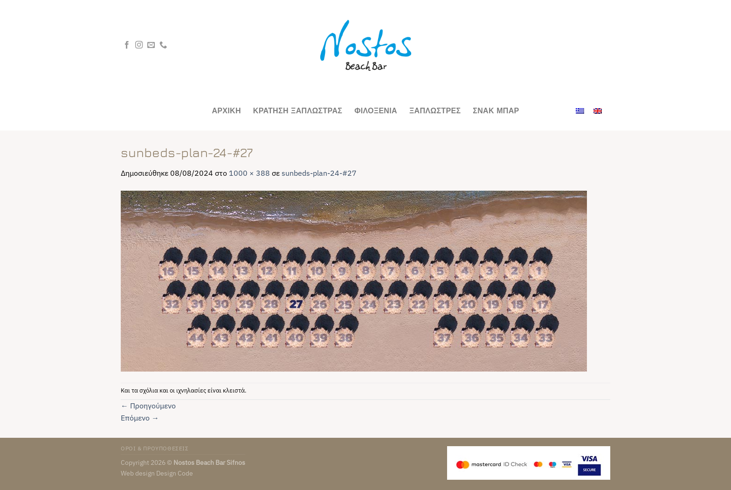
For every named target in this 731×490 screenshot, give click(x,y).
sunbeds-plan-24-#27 (319, 173)
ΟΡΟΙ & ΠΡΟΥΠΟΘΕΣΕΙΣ (155, 448)
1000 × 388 (249, 173)
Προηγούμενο (148, 405)
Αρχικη (226, 110)
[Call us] (163, 45)
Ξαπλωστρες (435, 110)
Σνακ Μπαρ (496, 110)
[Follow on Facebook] (127, 45)
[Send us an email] (151, 45)
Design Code (174, 473)
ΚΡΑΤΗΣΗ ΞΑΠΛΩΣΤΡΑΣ (297, 110)
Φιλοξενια (375, 110)
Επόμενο (140, 417)
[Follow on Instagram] (139, 45)
